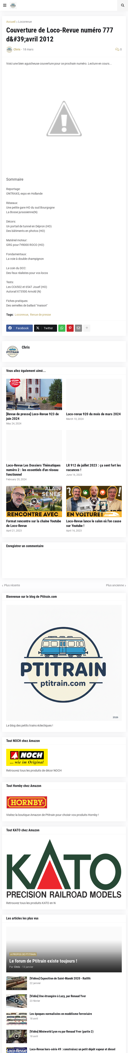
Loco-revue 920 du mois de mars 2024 (93, 414)
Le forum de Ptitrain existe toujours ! (43, 961)
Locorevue (25, 21)
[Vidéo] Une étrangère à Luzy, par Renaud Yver (58, 996)
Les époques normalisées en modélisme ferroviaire (61, 1014)
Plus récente (12, 585)
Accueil (10, 21)
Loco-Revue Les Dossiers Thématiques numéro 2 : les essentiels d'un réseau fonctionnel (33, 469)
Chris (26, 347)
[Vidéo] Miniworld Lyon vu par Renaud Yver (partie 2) (62, 1031)
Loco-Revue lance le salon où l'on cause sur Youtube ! (93, 523)
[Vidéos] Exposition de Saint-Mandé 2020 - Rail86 (60, 978)
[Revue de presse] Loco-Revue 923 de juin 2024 (32, 416)
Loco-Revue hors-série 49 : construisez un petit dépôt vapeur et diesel (72, 1049)
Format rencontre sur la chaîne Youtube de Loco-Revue (33, 523)
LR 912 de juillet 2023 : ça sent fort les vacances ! (93, 467)
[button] (5, 5)
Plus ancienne (115, 585)
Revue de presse (40, 314)
